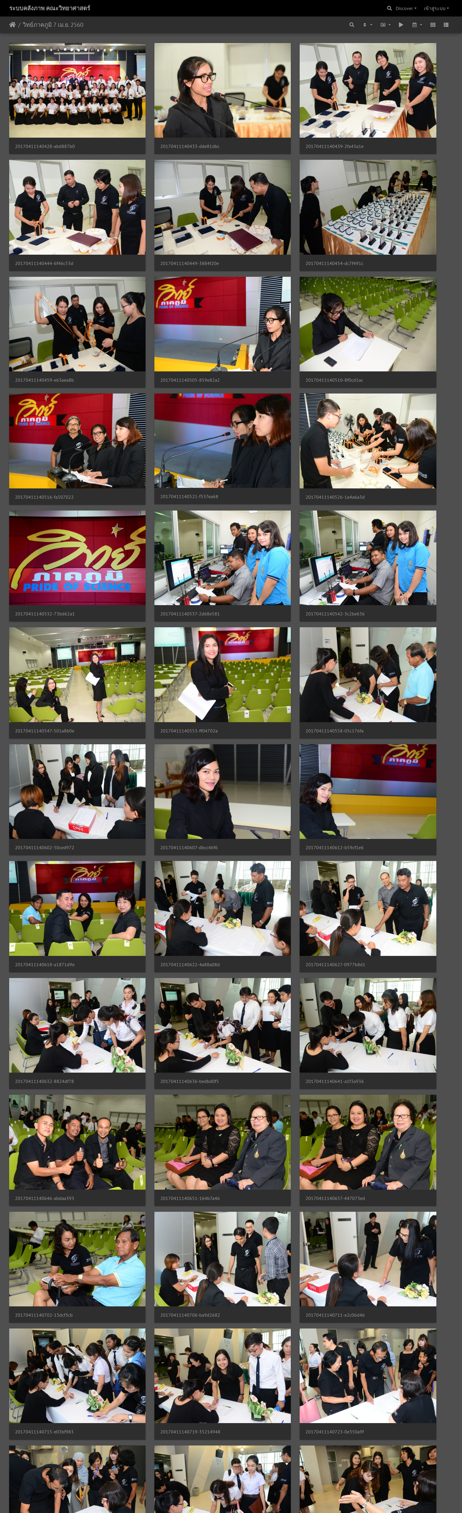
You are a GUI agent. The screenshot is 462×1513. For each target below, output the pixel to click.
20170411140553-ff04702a (43, 502)
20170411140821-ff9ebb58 (157, 1258)
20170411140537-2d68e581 (158, 408)
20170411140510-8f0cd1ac (43, 313)
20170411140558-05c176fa (157, 502)
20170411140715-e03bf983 (157, 880)
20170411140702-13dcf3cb (270, 786)
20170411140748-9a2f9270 (157, 1069)
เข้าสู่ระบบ (435, 8)
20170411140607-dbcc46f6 (383, 502)
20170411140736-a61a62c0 (270, 975)
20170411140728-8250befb (44, 975)
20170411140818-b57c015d (44, 1258)
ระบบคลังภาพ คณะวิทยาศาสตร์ (49, 8)
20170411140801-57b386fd (44, 1164)
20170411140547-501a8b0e (384, 408)
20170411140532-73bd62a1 (45, 408)
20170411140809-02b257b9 (271, 1164)
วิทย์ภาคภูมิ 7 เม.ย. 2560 (53, 25)
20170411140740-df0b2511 (383, 975)
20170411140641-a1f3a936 (270, 691)
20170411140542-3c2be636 (271, 408)
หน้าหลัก (12, 24)
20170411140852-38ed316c (44, 1448)
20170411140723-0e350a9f (383, 880)
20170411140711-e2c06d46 (44, 880)
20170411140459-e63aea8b (270, 218)
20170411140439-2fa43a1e (270, 124)
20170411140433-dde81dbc (157, 124)
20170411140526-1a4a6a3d (384, 313)
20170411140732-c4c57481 (157, 975)
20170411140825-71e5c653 (271, 1258)
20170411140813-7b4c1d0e (384, 1164)
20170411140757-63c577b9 (384, 1069)
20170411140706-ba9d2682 (384, 786)
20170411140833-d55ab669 (45, 1353)
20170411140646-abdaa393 (384, 691)
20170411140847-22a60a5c (383, 1353)
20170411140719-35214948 (271, 880)
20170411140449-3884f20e (44, 218)
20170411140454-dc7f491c (157, 218)
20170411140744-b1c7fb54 (44, 1069)
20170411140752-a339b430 (271, 1069)
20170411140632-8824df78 (44, 691)
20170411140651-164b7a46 (45, 786)
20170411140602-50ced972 (271, 502)
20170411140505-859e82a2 (384, 218)
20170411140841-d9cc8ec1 (270, 1353)
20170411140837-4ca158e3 (157, 1353)
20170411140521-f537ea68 (270, 313)
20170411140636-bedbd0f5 (157, 691)
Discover (404, 8)
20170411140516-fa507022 (157, 313)
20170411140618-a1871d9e (158, 597)
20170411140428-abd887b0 (45, 124)
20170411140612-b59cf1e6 (44, 597)
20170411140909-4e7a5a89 (383, 1448)
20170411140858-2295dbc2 (158, 1448)
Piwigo (242, 1501)
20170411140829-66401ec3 (384, 1258)
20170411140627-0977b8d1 (384, 597)
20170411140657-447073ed (158, 786)
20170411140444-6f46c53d (383, 124)
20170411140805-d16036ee (158, 1164)
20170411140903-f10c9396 (270, 1448)
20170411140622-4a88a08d (271, 597)
